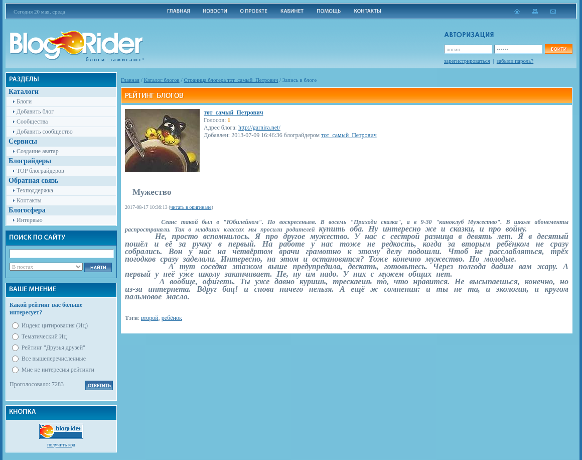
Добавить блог (35, 111)
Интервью (30, 219)
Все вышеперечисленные (54, 358)
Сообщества (32, 121)
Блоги (24, 101)
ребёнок (172, 317)
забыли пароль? (515, 61)
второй (150, 317)
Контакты (29, 200)
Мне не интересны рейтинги (58, 369)
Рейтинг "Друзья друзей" (53, 347)
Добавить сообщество (45, 131)
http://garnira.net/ (259, 127)
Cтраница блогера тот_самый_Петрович (231, 80)
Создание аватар (38, 151)
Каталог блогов (162, 80)
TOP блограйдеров (40, 170)
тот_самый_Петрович (233, 112)
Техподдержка (35, 190)
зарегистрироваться (467, 61)
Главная (130, 80)
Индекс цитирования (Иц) (55, 325)
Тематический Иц (44, 336)
